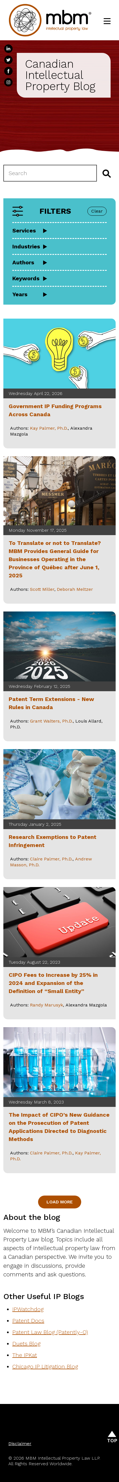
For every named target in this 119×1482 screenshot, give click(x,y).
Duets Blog (26, 1343)
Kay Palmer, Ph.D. (49, 428)
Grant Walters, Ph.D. (51, 721)
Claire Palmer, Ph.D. (51, 859)
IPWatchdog (28, 1309)
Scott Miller (42, 589)
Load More (59, 1202)
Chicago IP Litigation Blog (45, 1366)
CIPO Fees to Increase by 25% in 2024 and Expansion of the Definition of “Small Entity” (53, 982)
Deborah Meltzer (75, 589)
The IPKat (24, 1355)
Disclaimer (19, 1443)
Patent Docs (28, 1320)
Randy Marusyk (46, 1005)
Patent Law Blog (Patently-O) (50, 1332)
